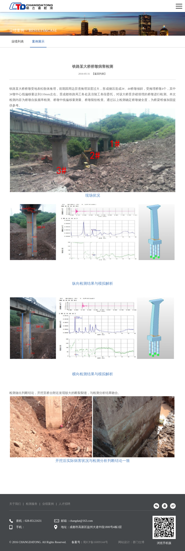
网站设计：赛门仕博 (131, 542)
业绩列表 (17, 41)
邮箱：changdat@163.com (73, 521)
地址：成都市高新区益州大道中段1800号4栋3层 (88, 527)
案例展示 (38, 43)
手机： (17, 527)
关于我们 (15, 503)
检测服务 (31, 503)
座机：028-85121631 (25, 521)
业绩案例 (48, 503)
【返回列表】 (99, 73)
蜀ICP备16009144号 (95, 542)
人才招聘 (64, 503)
